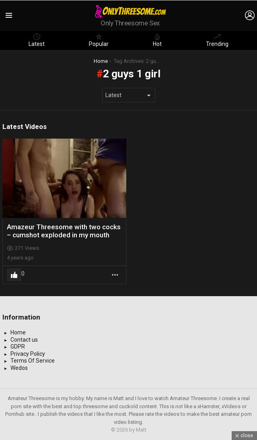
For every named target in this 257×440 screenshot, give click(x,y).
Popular (99, 40)
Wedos (19, 368)
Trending (217, 40)
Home (18, 332)
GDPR (17, 346)
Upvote (14, 274)
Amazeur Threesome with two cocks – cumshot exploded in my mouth (64, 231)
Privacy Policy (27, 354)
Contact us (24, 339)
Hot (157, 40)
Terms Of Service (32, 360)
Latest (37, 40)
